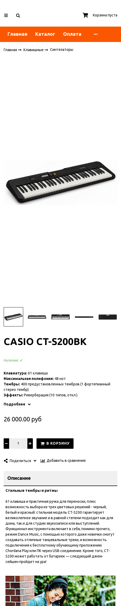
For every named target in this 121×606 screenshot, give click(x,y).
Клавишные (33, 49)
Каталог (45, 34)
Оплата (72, 34)
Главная (17, 34)
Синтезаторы (61, 49)
